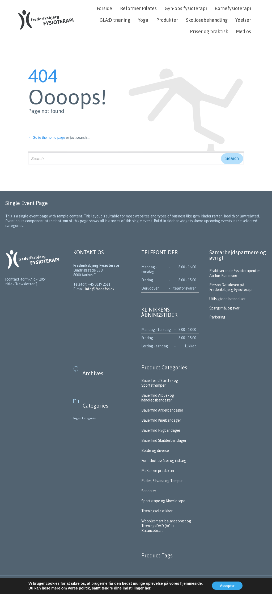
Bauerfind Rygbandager (160, 430)
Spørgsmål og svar (224, 308)
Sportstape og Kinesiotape (163, 501)
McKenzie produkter (158, 471)
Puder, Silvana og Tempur (162, 481)
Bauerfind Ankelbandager (162, 410)
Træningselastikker (157, 511)
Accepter (227, 586)
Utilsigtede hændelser (227, 299)
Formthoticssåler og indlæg (163, 460)
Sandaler (148, 491)
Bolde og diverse (155, 450)
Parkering (217, 317)
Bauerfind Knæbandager (161, 420)
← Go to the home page (46, 137)
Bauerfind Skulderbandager (163, 440)
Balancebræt (152, 531)
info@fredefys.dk (99, 289)
